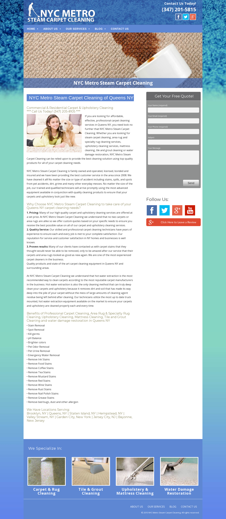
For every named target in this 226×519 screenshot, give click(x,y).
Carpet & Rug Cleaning (46, 491)
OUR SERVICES (76, 29)
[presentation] (172, 173)
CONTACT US (120, 29)
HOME (31, 29)
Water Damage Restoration (179, 491)
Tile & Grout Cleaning (90, 491)
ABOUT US (50, 29)
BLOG (99, 29)
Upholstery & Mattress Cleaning (135, 491)
